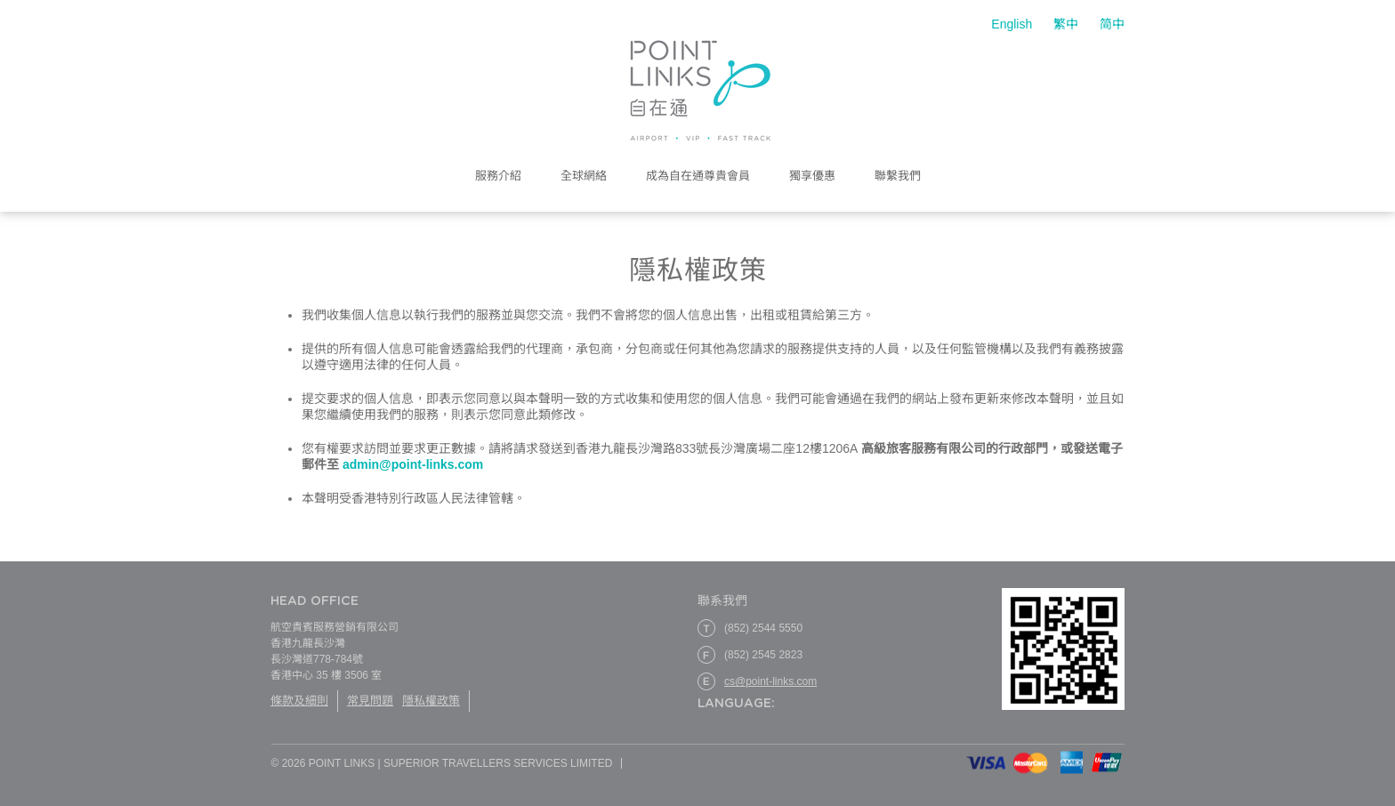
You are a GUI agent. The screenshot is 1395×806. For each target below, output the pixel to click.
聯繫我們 (898, 176)
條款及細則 (299, 700)
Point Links (700, 91)
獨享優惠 (812, 176)
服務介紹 (498, 176)
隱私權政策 (431, 700)
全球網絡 (583, 176)
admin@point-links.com (411, 464)
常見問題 (370, 700)
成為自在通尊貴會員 (698, 176)
